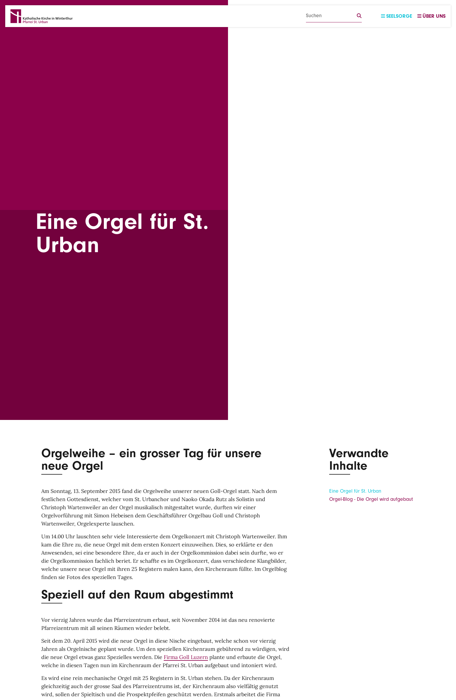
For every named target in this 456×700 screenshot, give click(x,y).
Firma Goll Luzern (186, 657)
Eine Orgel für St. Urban (355, 491)
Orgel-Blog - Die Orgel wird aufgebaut (371, 499)
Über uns (431, 16)
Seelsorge (396, 16)
